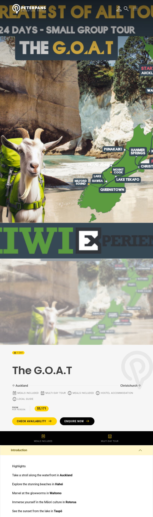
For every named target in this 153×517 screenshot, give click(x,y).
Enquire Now (77, 421)
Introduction (19, 450)
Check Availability (34, 421)
